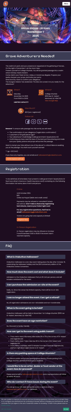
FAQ (9, 246)
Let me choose (6, 409)
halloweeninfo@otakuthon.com (50, 155)
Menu (66, 4)
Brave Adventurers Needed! (30, 56)
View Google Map (51, 101)
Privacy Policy (5, 405)
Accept (66, 409)
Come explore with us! (15, 159)
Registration (17, 169)
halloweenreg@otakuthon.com (34, 212)
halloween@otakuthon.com (32, 374)
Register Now (23, 220)
